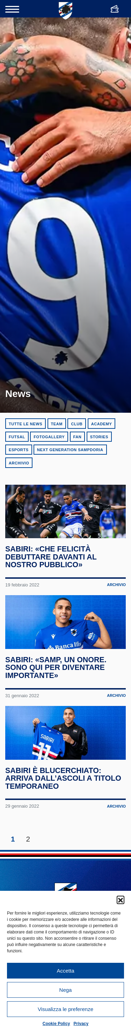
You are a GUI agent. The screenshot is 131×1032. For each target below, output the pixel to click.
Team (57, 424)
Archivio (19, 463)
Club (76, 424)
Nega (65, 990)
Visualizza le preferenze (65, 1009)
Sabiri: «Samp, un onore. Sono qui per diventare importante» (56, 681)
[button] (120, 899)
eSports (19, 450)
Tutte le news (25, 424)
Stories (99, 437)
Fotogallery (49, 437)
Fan (77, 437)
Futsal (17, 437)
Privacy (81, 1023)
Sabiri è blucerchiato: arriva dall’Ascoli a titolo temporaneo (63, 798)
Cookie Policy (56, 1023)
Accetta (65, 971)
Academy (101, 424)
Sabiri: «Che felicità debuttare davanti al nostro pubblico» (51, 563)
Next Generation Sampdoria (70, 450)
